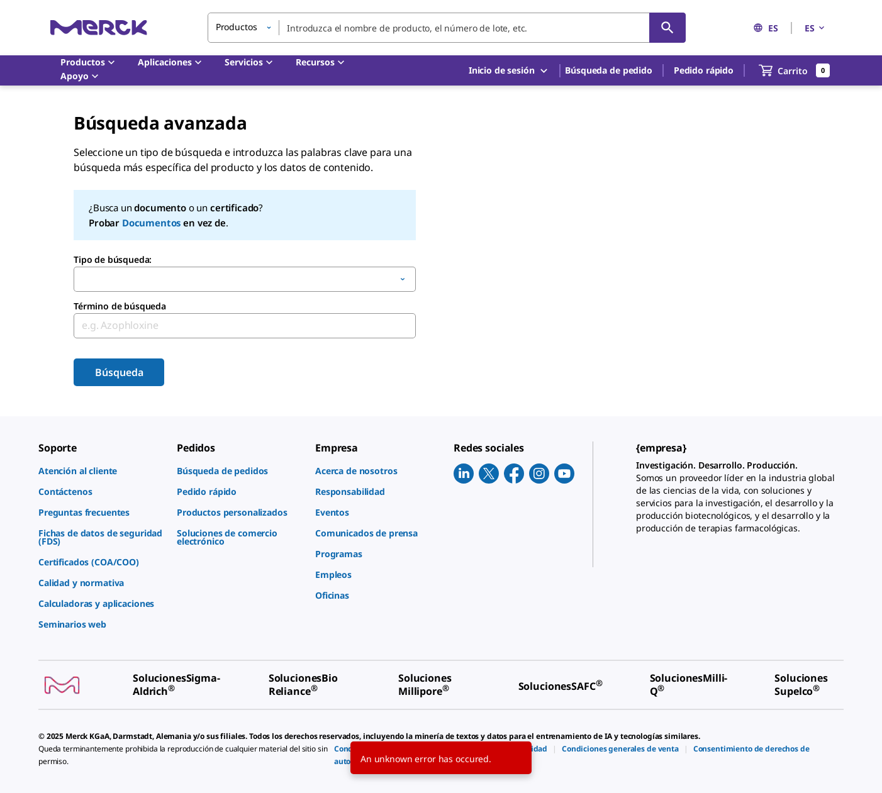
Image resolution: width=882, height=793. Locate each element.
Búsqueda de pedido (608, 70)
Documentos (151, 222)
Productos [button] (236, 27)
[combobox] (447, 28)
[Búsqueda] (667, 28)
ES (765, 28)
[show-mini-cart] (794, 70)
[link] (101, 471)
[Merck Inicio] (98, 27)
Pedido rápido (704, 70)
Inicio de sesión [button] (509, 70)
